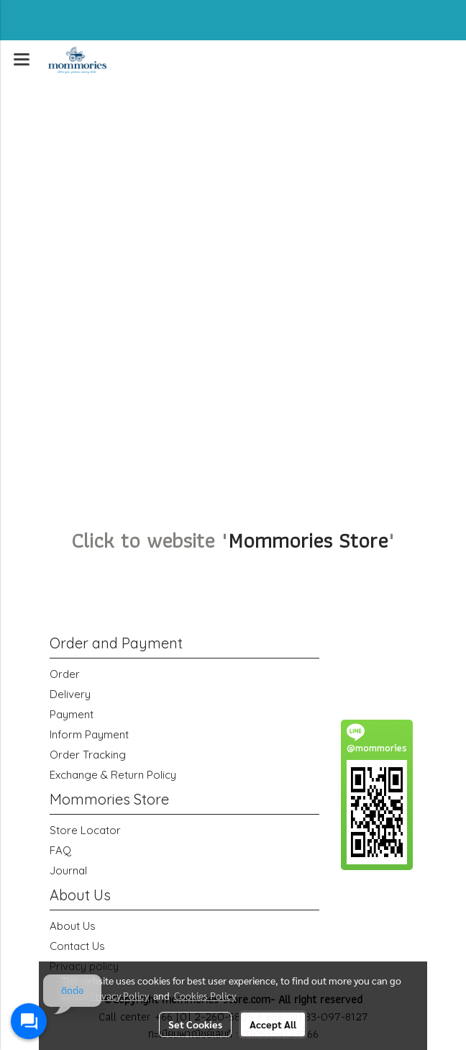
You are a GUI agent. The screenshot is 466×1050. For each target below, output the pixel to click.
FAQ (60, 850)
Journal (68, 870)
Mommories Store (308, 540)
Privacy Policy (119, 995)
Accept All (273, 1024)
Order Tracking (88, 754)
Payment (71, 714)
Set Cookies (195, 1024)
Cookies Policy (205, 995)
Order (65, 674)
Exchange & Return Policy (113, 775)
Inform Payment (89, 734)
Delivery (70, 694)
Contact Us (77, 946)
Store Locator (85, 830)
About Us (73, 926)
